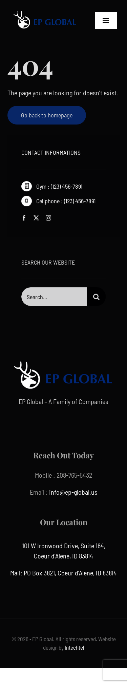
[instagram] (48, 218)
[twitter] (36, 218)
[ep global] (45, 10)
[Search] (96, 297)
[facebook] (24, 218)
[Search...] (54, 297)
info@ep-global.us (73, 492)
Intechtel (74, 647)
